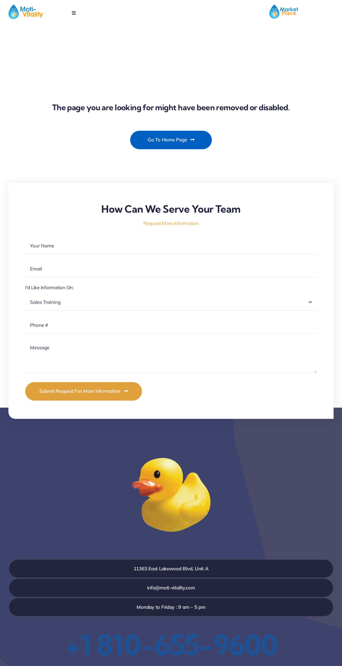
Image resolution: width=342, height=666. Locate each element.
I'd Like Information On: (49, 287)
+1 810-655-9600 (171, 644)
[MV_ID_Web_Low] (25, 6)
